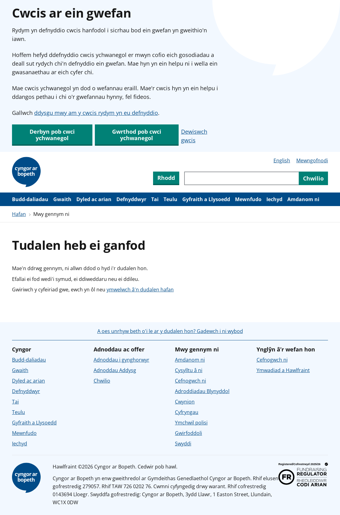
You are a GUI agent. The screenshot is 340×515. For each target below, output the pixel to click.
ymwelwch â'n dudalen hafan (140, 289)
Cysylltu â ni (188, 370)
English (281, 160)
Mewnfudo (248, 199)
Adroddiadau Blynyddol (202, 391)
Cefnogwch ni (190, 380)
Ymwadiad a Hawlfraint (283, 370)
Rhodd (166, 177)
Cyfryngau (186, 412)
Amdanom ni (303, 199)
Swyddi (183, 443)
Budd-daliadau (30, 199)
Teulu (170, 199)
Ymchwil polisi (191, 422)
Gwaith (62, 199)
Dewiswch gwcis (194, 136)
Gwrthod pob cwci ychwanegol (136, 135)
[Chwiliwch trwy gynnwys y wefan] (241, 178)
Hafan (19, 214)
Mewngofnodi (312, 160)
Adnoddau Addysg (115, 370)
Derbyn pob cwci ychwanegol (52, 135)
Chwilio (102, 380)
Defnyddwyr (131, 199)
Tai (155, 199)
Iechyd (274, 199)
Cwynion (185, 401)
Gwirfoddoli (188, 433)
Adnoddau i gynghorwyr (121, 359)
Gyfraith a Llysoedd (206, 199)
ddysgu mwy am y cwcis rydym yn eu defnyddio (96, 112)
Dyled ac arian (93, 199)
